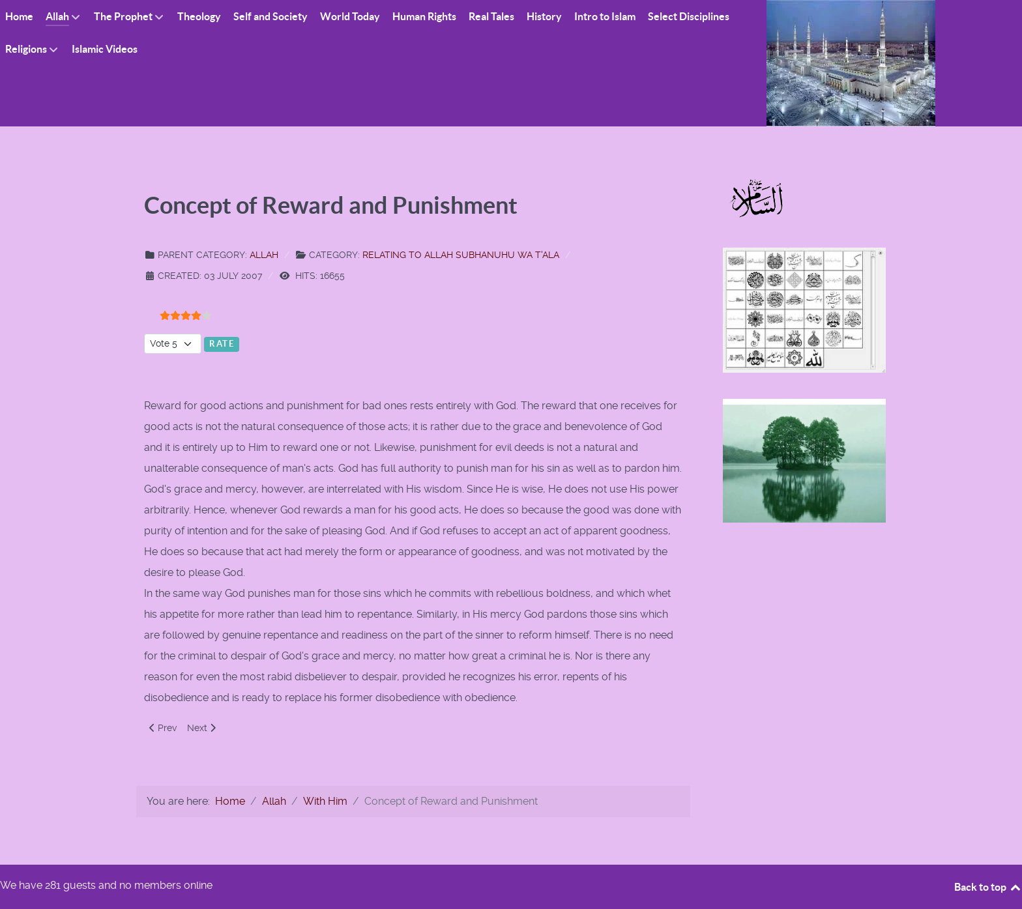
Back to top (988, 887)
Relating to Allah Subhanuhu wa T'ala (460, 255)
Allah (264, 255)
